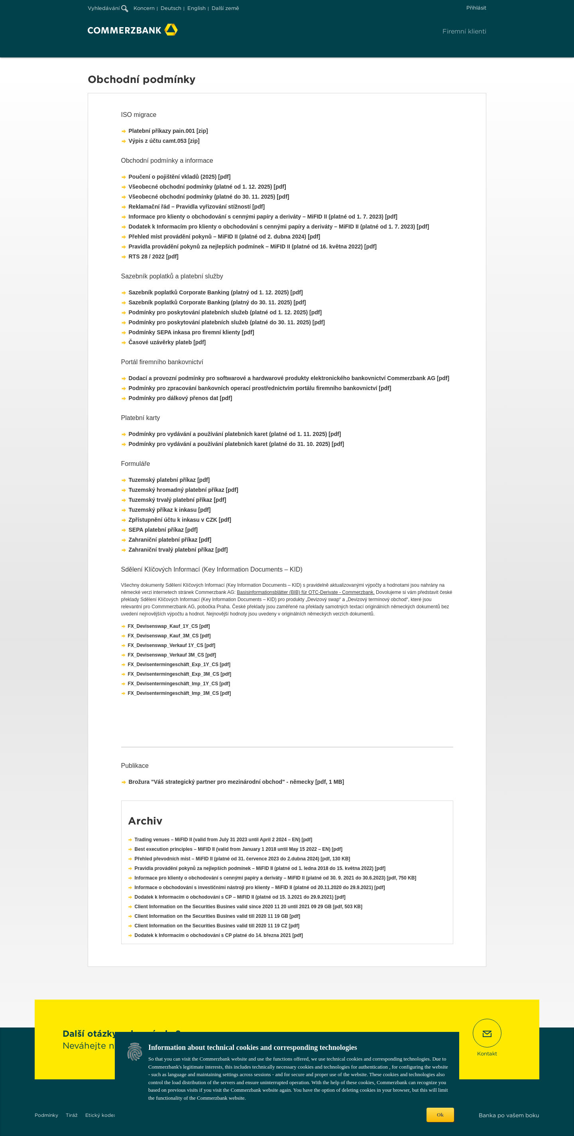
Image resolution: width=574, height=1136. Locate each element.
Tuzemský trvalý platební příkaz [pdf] (177, 500)
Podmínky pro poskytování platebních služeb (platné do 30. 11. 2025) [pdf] (227, 322)
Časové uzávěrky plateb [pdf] (167, 342)
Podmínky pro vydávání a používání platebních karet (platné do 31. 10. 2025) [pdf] (236, 444)
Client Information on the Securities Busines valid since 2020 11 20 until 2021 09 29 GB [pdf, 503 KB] (249, 906)
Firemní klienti (464, 31)
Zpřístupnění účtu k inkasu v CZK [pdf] (180, 520)
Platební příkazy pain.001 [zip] (168, 131)
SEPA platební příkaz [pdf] (163, 530)
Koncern (144, 8)
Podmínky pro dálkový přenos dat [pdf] (180, 398)
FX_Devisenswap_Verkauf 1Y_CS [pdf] (171, 645)
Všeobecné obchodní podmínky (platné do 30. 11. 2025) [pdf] (209, 196)
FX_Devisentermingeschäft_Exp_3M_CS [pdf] (179, 674)
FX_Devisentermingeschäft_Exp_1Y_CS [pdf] (179, 664)
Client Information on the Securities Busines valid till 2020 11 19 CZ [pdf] (217, 926)
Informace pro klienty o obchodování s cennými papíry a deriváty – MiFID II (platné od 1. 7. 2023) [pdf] (263, 216)
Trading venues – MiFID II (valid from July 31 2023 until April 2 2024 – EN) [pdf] (224, 839)
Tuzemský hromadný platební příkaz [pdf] (183, 490)
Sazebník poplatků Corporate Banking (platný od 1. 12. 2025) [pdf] (216, 292)
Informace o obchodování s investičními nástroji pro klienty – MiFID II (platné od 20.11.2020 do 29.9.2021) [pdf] (260, 887)
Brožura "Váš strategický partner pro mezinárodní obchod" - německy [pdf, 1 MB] (236, 782)
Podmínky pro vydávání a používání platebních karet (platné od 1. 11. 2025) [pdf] (235, 434)
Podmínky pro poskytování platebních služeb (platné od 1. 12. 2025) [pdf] (225, 312)
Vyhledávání (108, 8)
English (196, 8)
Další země (225, 8)
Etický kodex (100, 1115)
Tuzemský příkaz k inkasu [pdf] (170, 510)
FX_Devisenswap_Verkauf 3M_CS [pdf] (172, 655)
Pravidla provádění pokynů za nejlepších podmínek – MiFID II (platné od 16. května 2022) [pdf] (253, 246)
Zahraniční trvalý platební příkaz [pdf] (178, 549)
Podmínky (46, 1115)
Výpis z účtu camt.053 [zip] (164, 141)
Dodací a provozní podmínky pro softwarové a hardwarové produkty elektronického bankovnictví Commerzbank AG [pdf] (289, 378)
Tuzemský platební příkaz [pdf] (169, 480)
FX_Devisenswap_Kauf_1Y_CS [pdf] (169, 626)
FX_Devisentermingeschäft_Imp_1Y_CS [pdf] (179, 683)
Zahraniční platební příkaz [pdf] (170, 539)
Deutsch (171, 8)
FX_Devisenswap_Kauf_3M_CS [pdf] (169, 636)
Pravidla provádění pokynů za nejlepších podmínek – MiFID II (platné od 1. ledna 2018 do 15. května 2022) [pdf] (260, 868)
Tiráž (72, 1115)
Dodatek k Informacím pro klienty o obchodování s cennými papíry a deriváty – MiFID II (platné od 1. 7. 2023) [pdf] (279, 226)
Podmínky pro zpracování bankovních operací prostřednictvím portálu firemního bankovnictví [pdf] (260, 388)
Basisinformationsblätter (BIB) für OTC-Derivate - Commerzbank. (305, 592)
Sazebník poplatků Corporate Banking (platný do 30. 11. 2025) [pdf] (217, 302)
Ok (440, 1115)
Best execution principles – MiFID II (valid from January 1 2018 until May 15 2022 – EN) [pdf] (239, 849)
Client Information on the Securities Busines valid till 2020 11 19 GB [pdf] (217, 916)
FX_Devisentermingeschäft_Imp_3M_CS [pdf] (179, 693)
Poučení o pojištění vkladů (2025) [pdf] (180, 177)
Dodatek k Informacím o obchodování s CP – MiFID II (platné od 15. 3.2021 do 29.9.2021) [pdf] (240, 897)
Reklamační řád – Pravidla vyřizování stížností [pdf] (197, 206)
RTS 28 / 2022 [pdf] (154, 256)
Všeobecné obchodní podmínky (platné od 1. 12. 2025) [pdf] (207, 186)
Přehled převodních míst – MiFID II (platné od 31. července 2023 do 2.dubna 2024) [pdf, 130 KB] (242, 859)
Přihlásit (476, 8)
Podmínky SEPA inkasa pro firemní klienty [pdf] (191, 332)
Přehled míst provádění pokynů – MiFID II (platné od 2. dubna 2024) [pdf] (224, 236)
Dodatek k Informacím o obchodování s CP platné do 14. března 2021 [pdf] (219, 935)
